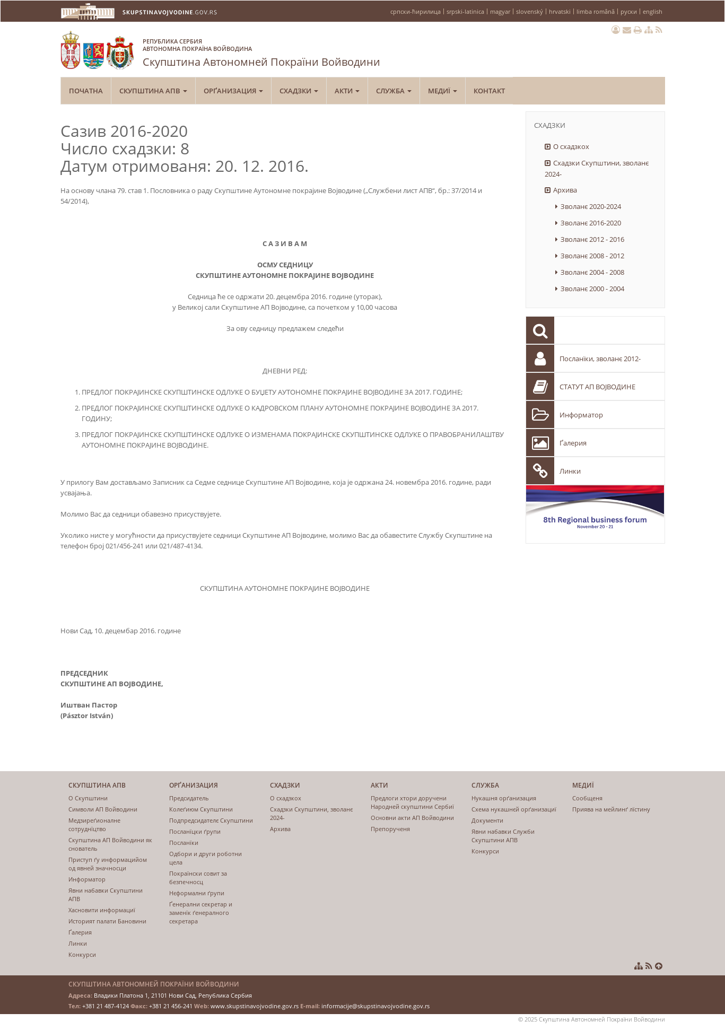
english (652, 11)
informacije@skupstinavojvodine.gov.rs (375, 1006)
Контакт (489, 90)
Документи (487, 820)
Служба (394, 90)
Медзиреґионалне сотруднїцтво (94, 824)
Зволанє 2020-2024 (591, 206)
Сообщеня (587, 798)
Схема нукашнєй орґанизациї (513, 809)
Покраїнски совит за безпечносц (198, 877)
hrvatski (560, 11)
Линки (570, 471)
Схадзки (298, 90)
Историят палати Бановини (107, 921)
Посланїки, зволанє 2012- (600, 358)
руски (629, 11)
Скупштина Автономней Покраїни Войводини (261, 50)
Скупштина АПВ (153, 90)
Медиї (442, 90)
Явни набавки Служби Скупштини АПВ (503, 835)
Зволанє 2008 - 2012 (592, 255)
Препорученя (390, 829)
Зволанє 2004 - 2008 (592, 272)
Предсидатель (189, 798)
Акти (347, 90)
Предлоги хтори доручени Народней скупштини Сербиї (412, 802)
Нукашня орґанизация (503, 798)
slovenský (529, 11)
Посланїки (183, 842)
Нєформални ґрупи (196, 893)
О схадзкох (571, 146)
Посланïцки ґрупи (195, 831)
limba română (595, 11)
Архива (565, 190)
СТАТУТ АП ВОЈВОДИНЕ (597, 386)
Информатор (581, 415)
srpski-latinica (465, 11)
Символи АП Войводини (102, 809)
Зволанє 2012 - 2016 (592, 239)
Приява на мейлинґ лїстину (611, 809)
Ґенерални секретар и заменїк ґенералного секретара (200, 912)
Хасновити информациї (101, 910)
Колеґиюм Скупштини (201, 809)
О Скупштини (88, 798)
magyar (500, 11)
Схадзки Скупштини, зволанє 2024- (597, 168)
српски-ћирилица (415, 11)
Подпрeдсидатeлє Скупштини (211, 820)
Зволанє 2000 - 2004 (592, 288)
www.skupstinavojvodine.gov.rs (255, 1006)
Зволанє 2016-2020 (591, 223)
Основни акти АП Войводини (412, 818)
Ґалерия (573, 443)
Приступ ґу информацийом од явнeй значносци (107, 864)
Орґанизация (233, 90)
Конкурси (82, 954)
